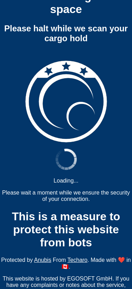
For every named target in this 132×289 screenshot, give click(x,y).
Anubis (42, 260)
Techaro (78, 260)
